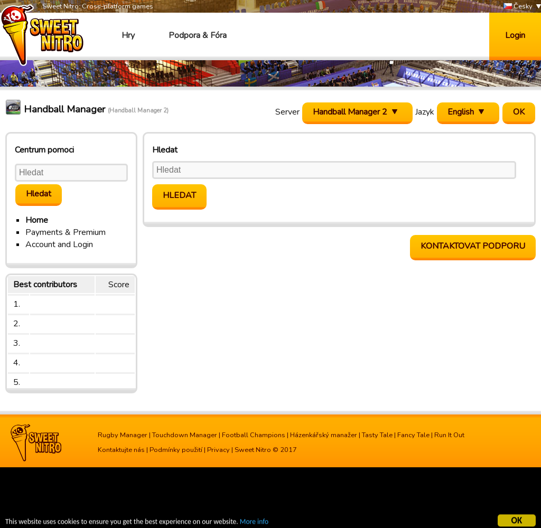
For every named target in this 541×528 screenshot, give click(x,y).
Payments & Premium (65, 232)
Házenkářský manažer (323, 435)
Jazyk (424, 112)
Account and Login (59, 244)
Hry (128, 35)
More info (254, 522)
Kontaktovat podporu (473, 246)
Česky (518, 7)
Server (287, 112)
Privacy (218, 450)
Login (515, 35)
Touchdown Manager (184, 435)
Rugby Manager (122, 435)
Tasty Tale (377, 435)
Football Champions (253, 435)
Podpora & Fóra (198, 35)
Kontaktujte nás (121, 450)
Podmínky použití (176, 450)
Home (36, 220)
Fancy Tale (413, 435)
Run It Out (449, 435)
